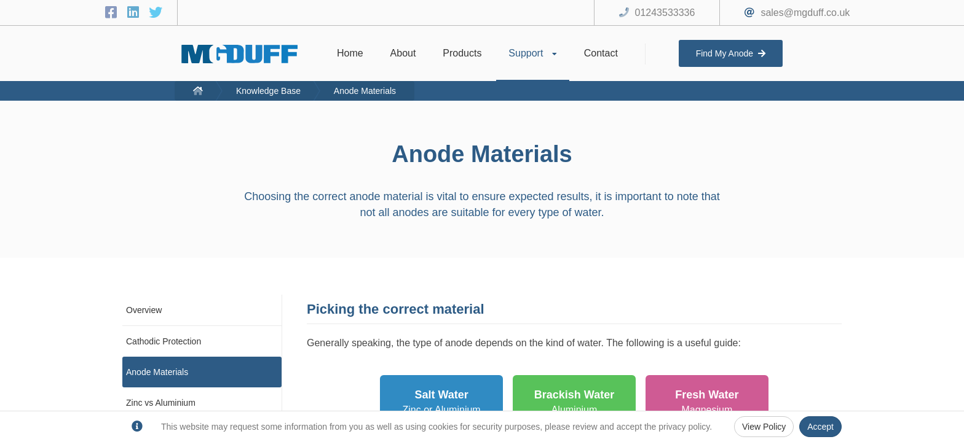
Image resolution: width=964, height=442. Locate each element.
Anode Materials (365, 91)
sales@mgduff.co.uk (805, 12)
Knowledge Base (268, 91)
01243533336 (665, 12)
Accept (820, 427)
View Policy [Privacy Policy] (764, 427)
